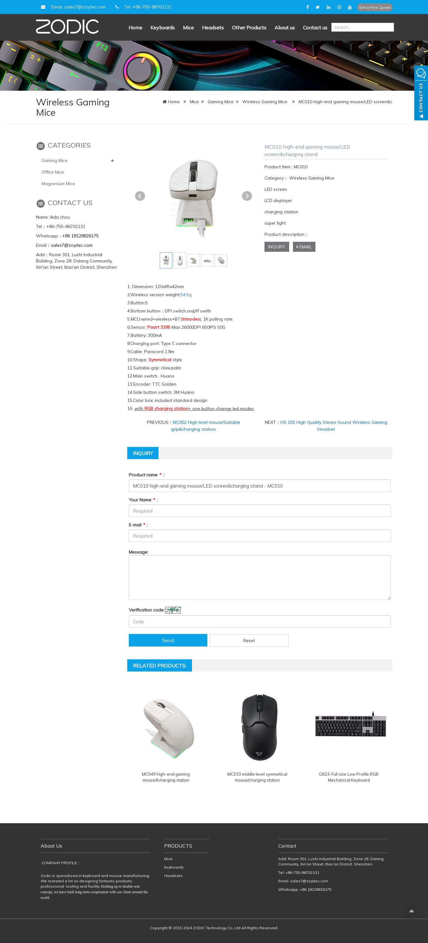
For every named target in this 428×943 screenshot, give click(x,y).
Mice (188, 27)
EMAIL (304, 247)
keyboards (174, 867)
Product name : (146, 475)
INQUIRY (276, 247)
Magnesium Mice (58, 183)
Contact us (315, 27)
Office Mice (53, 172)
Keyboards (162, 27)
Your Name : (143, 500)
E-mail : (138, 525)
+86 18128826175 (80, 236)
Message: (138, 552)
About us (284, 27)
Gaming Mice (221, 101)
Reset (249, 640)
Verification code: (146, 610)
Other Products (249, 27)
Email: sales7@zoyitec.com (72, 7)
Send (168, 640)
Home (135, 27)
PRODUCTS (178, 846)
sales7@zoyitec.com (72, 245)
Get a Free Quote (375, 7)
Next (247, 196)
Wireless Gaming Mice (264, 101)
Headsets (213, 27)
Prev (140, 196)
